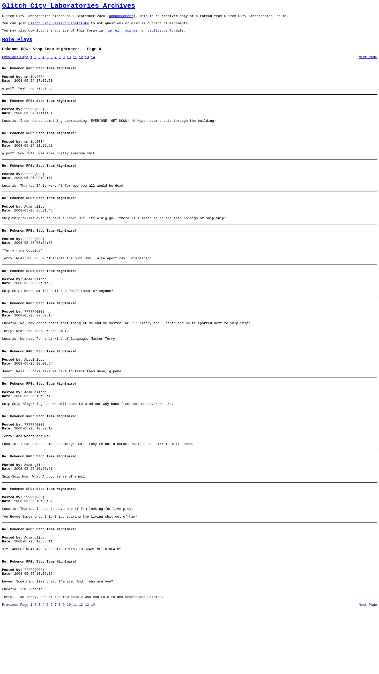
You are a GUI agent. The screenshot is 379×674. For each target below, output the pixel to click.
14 (93, 63)
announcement (121, 18)
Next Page (368, 63)
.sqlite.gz (157, 34)
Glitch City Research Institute (58, 26)
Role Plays (17, 44)
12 (81, 63)
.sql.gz (130, 34)
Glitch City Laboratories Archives (68, 6)
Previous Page (15, 63)
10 (69, 63)
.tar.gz (112, 34)
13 (87, 63)
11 (75, 63)
